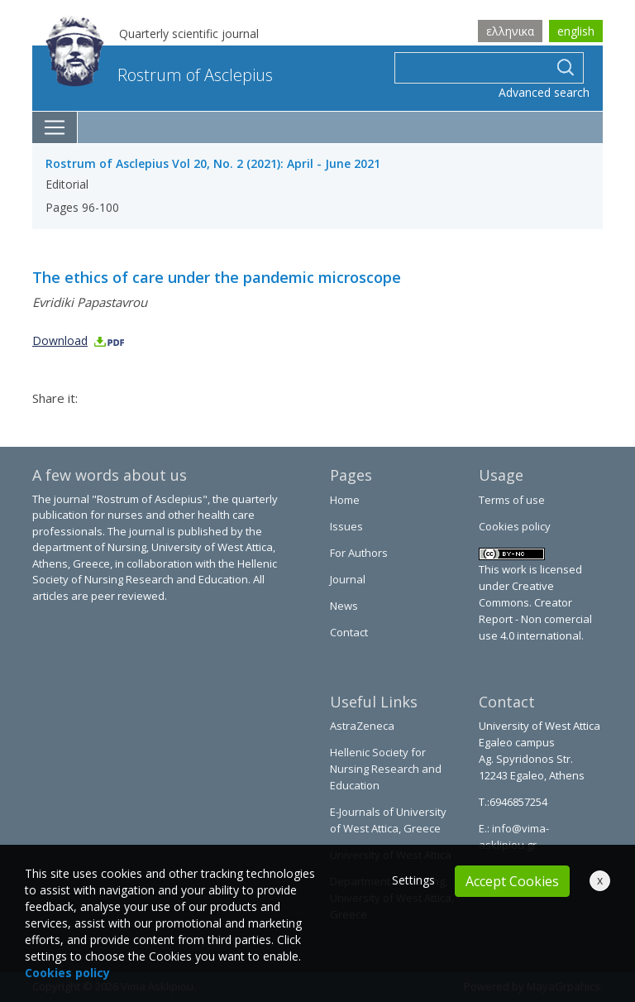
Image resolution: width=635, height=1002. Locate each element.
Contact (349, 632)
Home (345, 499)
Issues (346, 526)
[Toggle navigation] (55, 127)
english (575, 31)
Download (79, 340)
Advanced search (544, 92)
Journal (347, 579)
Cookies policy (515, 526)
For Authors (359, 552)
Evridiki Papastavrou (89, 302)
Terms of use (512, 499)
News (344, 605)
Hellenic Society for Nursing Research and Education (386, 769)
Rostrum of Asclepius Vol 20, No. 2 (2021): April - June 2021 (212, 163)
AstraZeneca (362, 725)
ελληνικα (510, 31)
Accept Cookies (512, 881)
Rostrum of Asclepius (159, 75)
